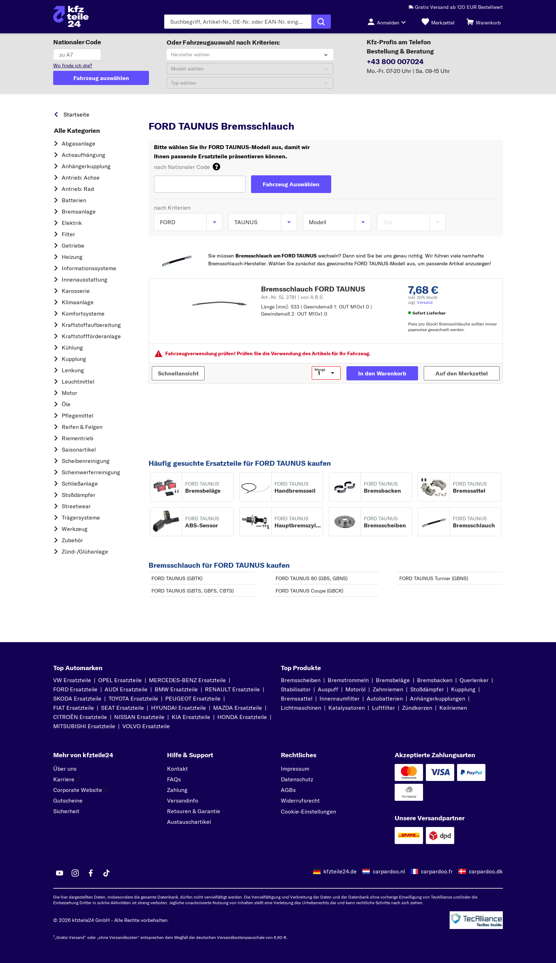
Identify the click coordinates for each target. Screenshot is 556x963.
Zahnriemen (388, 689)
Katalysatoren (346, 707)
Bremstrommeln (348, 680)
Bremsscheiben (301, 680)
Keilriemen (453, 707)
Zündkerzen (417, 707)
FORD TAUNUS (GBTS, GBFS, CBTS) (192, 591)
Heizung (72, 256)
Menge (320, 370)
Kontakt (177, 768)
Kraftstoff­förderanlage (91, 336)
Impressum (295, 768)
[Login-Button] (388, 22)
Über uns (65, 768)
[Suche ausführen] (321, 22)
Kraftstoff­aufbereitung (91, 324)
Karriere (66, 779)
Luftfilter (383, 707)
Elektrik (72, 222)
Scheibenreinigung (86, 460)
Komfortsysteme (83, 313)
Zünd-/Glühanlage (85, 551)
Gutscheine (68, 800)
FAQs (174, 779)
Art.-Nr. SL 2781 (292, 297)
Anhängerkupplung (86, 166)
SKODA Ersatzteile (77, 698)
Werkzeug (75, 528)
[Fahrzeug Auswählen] (291, 184)
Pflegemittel (77, 415)
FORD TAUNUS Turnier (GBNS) (433, 578)
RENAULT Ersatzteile (232, 689)
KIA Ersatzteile (191, 717)
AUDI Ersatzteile (126, 689)
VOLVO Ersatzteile (146, 726)
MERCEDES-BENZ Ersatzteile (187, 680)
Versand (425, 302)
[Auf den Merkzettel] (462, 373)
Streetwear (76, 506)
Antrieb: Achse (81, 177)
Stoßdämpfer (78, 494)
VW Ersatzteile (72, 680)
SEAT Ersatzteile (122, 707)
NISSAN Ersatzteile (139, 717)
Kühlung (72, 347)
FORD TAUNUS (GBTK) (176, 578)
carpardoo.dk (486, 871)
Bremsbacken (434, 680)
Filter (68, 234)
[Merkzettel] (438, 22)
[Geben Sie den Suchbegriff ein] (237, 22)
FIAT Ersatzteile (73, 707)
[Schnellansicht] (178, 373)
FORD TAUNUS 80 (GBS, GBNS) (312, 578)
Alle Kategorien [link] (77, 131)
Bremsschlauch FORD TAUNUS (313, 288)
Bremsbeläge (393, 680)
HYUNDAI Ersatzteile (178, 707)
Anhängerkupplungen (437, 698)
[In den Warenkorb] (382, 373)
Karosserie (76, 290)
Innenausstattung (84, 279)
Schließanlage (80, 483)
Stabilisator (296, 689)
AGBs (288, 790)
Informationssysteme (89, 268)
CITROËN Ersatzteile (80, 717)
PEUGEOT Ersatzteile (193, 698)
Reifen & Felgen (82, 426)
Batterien (74, 200)
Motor (69, 392)
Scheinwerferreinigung (91, 472)
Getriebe (73, 245)
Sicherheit (66, 811)
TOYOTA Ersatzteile (133, 698)
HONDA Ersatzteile (242, 717)
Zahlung (177, 790)
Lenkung (73, 370)
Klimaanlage (78, 302)
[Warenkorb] (483, 22)
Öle (66, 404)
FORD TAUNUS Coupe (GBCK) (309, 591)
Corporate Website (80, 790)
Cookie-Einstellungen (308, 811)
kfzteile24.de (340, 871)
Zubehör (72, 540)
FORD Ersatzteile (75, 689)
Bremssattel (296, 698)
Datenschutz (297, 779)
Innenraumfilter (339, 698)
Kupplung (74, 358)
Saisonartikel (79, 449)
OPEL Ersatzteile (120, 680)
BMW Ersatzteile (176, 689)
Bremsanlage (79, 211)
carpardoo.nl (389, 871)
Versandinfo (182, 800)
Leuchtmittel (78, 381)
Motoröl (355, 689)
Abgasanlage (78, 143)
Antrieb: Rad (78, 188)
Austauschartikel (189, 821)
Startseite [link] (76, 114)
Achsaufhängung (83, 154)
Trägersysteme (81, 517)
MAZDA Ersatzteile (237, 707)
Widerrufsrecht (300, 800)
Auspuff (328, 689)
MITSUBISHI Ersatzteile (84, 726)
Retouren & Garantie (193, 811)
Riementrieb (77, 438)
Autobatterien (385, 698)
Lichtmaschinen (301, 707)
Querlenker (474, 680)
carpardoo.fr (437, 871)
